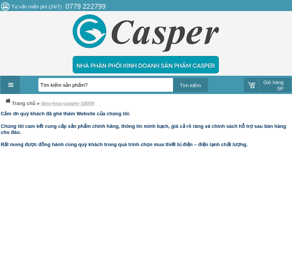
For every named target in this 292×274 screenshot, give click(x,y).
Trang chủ (19, 101)
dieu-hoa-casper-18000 (68, 103)
